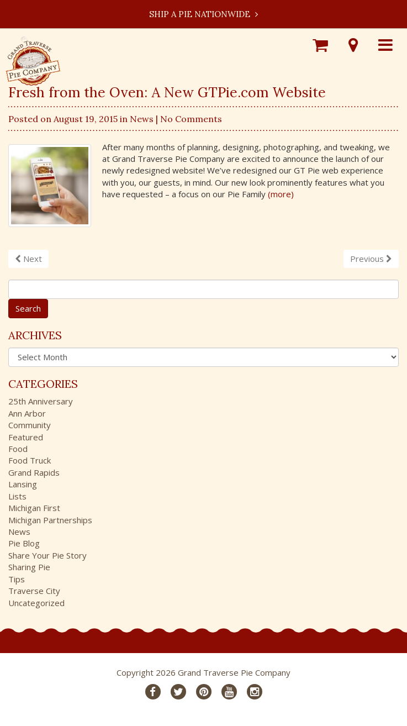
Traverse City (34, 590)
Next (28, 258)
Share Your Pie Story (47, 555)
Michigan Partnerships (50, 519)
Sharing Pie (29, 566)
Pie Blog (24, 543)
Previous (371, 258)
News (142, 118)
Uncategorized (36, 602)
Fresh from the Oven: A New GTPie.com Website (167, 92)
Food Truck (29, 460)
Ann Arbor (27, 413)
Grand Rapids (34, 472)
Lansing (22, 484)
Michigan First (34, 507)
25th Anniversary (40, 401)
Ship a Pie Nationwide (203, 14)
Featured (25, 437)
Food (18, 448)
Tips (16, 579)
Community (29, 424)
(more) (281, 193)
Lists (17, 496)
